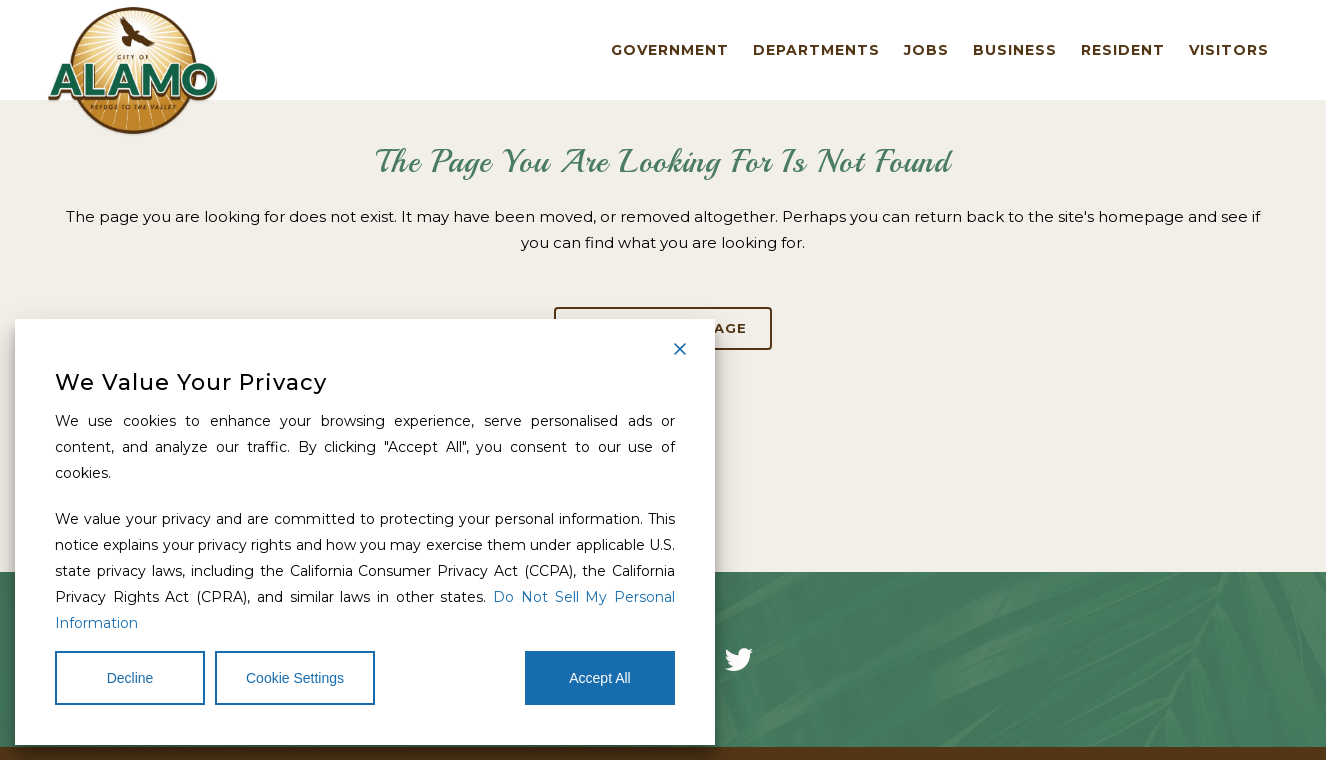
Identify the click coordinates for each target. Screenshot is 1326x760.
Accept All (599, 678)
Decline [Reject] (130, 678)
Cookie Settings (295, 678)
